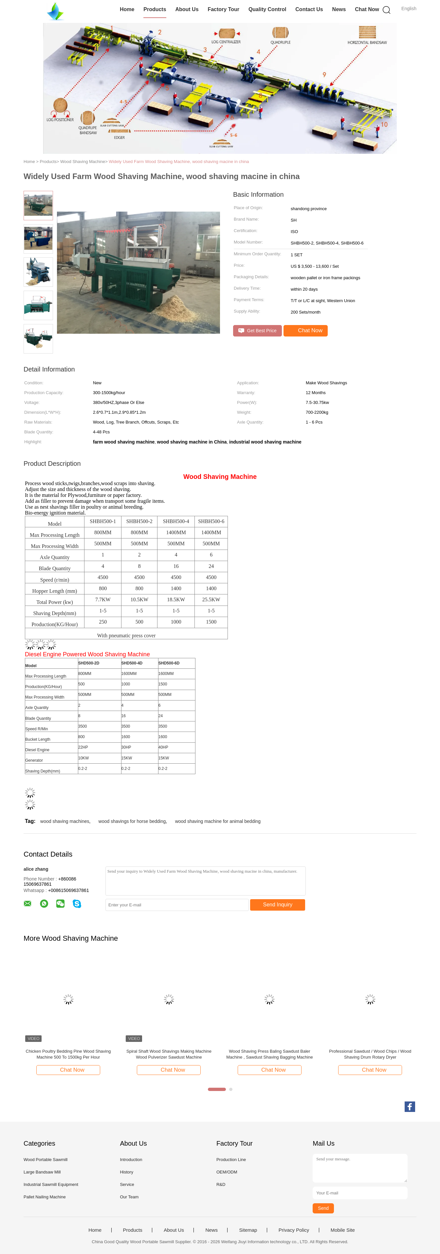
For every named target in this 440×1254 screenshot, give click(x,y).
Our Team (129, 1196)
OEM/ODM (226, 1172)
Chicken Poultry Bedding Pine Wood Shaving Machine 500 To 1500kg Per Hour (68, 1054)
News (339, 9)
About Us (186, 9)
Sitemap (248, 1230)
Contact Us (309, 9)
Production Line (231, 1159)
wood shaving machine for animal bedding (218, 821)
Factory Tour (223, 9)
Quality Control (267, 9)
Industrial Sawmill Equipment (51, 1184)
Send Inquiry (278, 904)
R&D (220, 1184)
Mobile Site (343, 1230)
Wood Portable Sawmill (45, 1159)
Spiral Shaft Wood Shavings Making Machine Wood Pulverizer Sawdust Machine (168, 1054)
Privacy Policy (294, 1230)
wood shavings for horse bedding (132, 821)
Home (127, 9)
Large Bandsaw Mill (42, 1172)
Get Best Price (257, 331)
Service (127, 1184)
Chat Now (367, 9)
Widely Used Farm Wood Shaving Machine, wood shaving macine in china (179, 161)
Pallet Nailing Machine (45, 1196)
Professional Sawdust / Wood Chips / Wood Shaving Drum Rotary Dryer (370, 1054)
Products (154, 9)
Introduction (131, 1159)
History (126, 1172)
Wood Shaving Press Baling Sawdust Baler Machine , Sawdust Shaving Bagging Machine (269, 1054)
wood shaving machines (64, 821)
